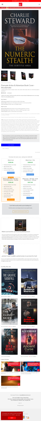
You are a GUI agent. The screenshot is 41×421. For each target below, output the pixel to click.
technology (9, 130)
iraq (33, 128)
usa (15, 125)
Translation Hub (27, 400)
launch (37, 128)
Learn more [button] (17, 414)
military (2, 129)
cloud (2, 128)
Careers (32, 399)
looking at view (33, 122)
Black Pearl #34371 (4, 296)
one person (9, 123)
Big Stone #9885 (24, 296)
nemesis (10, 129)
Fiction (2, 82)
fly (28, 128)
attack (24, 126)
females (25, 120)
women (33, 125)
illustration (31, 128)
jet (35, 128)
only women (28, 123)
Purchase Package (11, 172)
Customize (11, 145)
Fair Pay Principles (27, 399)
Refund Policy (26, 397)
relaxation (17, 124)
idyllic (9, 122)
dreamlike (21, 120)
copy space (18, 120)
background (31, 126)
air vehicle (17, 119)
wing (25, 130)
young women (3, 126)
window (30, 125)
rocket (25, 129)
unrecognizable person (21, 125)
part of (32, 123)
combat (4, 128)
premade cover (29, 130)
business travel (6, 119)
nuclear (14, 129)
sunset (26, 124)
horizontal (33, 120)
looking (29, 122)
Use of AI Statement (14, 400)
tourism (35, 124)
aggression (15, 126)
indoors (11, 122)
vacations (26, 125)
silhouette (33, 129)
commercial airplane (11, 120)
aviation (27, 126)
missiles (5, 129)
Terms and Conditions (16, 397)
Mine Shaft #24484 (4, 326)
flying (28, 120)
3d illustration (10, 126)
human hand (5, 122)
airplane (20, 119)
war (20, 130)
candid (35, 119)
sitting (20, 124)
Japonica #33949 (4, 356)
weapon (22, 130)
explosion (20, 128)
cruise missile (8, 128)
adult (10, 119)
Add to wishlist (5, 148)
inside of (14, 122)
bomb (34, 126)
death (13, 128)
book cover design (35, 130)
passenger (35, 123)
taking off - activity (31, 124)
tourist (38, 124)
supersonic (3, 130)
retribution (22, 129)
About (11, 399)
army (22, 126)
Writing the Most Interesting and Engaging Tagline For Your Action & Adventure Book (30, 373)
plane (17, 129)
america (19, 126)
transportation (3, 125)
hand (30, 120)
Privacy (22, 397)
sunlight (23, 124)
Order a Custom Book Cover (20, 211)
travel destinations (12, 125)
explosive (23, 128)
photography (6, 124)
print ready (13, 131)
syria (6, 130)
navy (8, 129)
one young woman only (22, 123)
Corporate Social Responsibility (17, 399)
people (2, 124)
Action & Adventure (8, 82)
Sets (23, 400)
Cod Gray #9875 (24, 326)
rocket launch (29, 129)
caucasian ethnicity (4, 120)
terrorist (13, 130)
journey (17, 122)
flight (27, 128)
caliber (37, 126)
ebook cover (9, 131)
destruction (16, 128)
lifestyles (26, 122)
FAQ (8, 399)
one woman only (14, 123)
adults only (13, 119)
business (26, 119)
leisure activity (21, 122)
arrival (23, 119)
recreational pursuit (12, 124)
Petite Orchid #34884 (24, 356)
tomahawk (16, 130)
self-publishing (3, 131)
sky (36, 129)
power (19, 129)
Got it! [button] (12, 417)
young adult (37, 125)
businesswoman (31, 119)
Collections (20, 400)
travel (7, 125)
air (17, 126)
